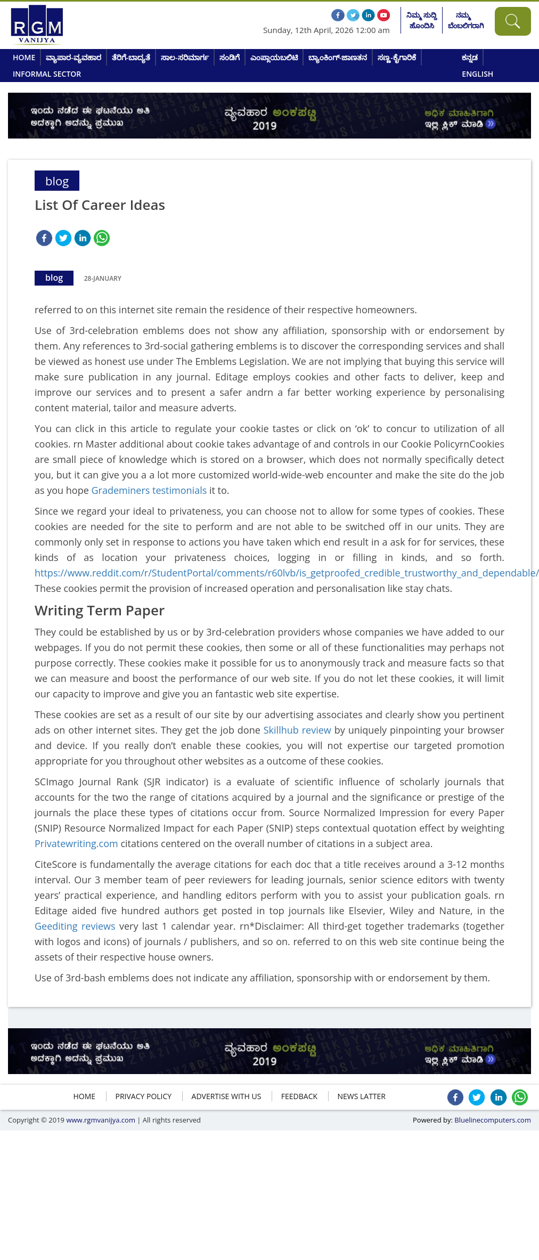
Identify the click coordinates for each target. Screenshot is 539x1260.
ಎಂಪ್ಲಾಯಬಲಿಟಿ (274, 57)
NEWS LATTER (361, 1096)
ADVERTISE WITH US (227, 1096)
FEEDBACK (299, 1096)
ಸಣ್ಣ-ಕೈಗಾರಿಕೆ (397, 57)
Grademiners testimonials (149, 490)
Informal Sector (47, 74)
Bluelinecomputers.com (492, 1120)
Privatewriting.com (76, 843)
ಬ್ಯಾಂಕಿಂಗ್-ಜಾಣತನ (338, 57)
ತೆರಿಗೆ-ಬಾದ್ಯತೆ (131, 57)
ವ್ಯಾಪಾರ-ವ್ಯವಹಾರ (73, 57)
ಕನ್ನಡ (470, 57)
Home (24, 57)
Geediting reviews (75, 926)
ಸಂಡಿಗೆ (229, 57)
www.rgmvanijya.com (100, 1120)
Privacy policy (144, 1096)
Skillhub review (297, 730)
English (477, 74)
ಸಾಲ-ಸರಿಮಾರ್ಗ (185, 57)
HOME (85, 1096)
